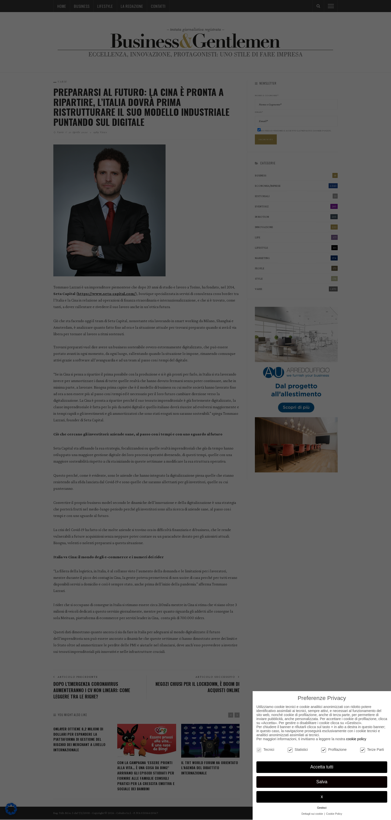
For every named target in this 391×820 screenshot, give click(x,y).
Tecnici (265, 750)
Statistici (298, 750)
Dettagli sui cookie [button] (312, 813)
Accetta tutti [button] (321, 766)
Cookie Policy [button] (334, 813)
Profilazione (333, 750)
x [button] (322, 796)
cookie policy (356, 739)
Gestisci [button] (321, 807)
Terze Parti (372, 750)
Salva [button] (321, 781)
